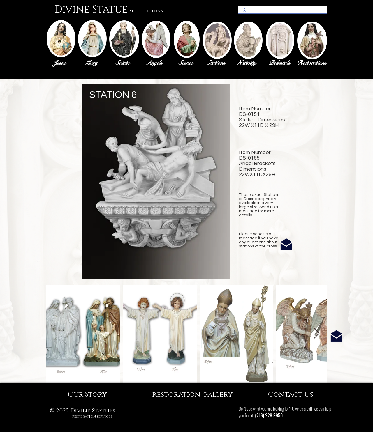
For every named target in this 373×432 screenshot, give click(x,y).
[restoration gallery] (192, 394)
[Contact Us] (290, 394)
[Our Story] (87, 394)
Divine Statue (91, 9)
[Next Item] (316, 333)
